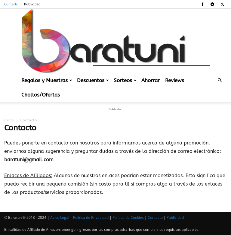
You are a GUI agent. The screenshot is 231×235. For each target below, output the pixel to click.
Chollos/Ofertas (40, 95)
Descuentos (93, 80)
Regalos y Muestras (46, 80)
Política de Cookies (128, 217)
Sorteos (125, 80)
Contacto (11, 4)
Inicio (9, 120)
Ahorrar (150, 80)
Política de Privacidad (91, 217)
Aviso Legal (59, 217)
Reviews (174, 80)
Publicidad (32, 4)
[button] (219, 80)
